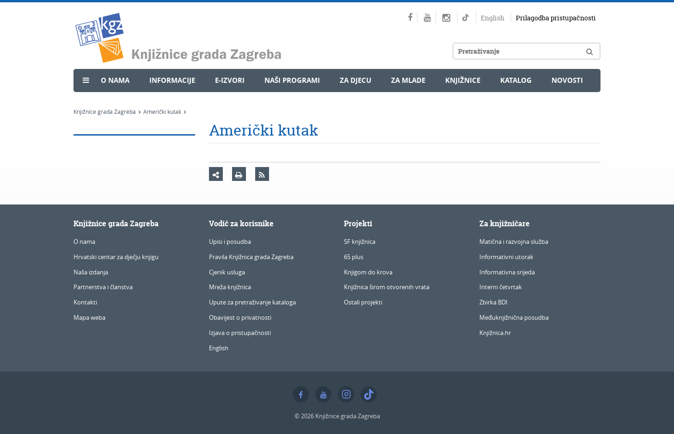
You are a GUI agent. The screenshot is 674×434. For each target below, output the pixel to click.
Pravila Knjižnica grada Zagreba (251, 257)
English (492, 17)
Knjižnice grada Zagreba (105, 111)
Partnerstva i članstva (103, 287)
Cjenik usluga (227, 272)
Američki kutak (162, 111)
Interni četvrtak (500, 287)
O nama (115, 80)
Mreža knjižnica (230, 287)
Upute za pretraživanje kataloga (252, 302)
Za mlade (408, 80)
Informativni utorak (506, 257)
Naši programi (292, 80)
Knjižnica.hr (495, 333)
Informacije (172, 80)
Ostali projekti (363, 302)
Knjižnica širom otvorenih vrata (386, 287)
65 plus (353, 257)
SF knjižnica (359, 241)
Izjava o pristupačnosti (240, 333)
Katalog (516, 80)
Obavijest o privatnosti (240, 317)
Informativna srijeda (507, 272)
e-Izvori (230, 80)
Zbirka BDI (493, 302)
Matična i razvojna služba (513, 241)
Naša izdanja (91, 272)
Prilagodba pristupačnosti (556, 17)
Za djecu (355, 80)
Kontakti (85, 302)
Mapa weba (89, 317)
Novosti (567, 80)
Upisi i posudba (230, 241)
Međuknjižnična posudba (514, 317)
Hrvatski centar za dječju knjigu (116, 257)
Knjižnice (462, 80)
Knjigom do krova (368, 272)
